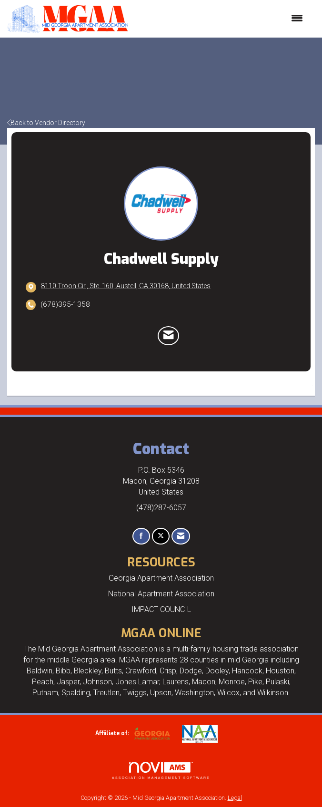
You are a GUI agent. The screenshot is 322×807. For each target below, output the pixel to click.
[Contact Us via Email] (180, 536)
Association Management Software (161, 770)
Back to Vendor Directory (46, 122)
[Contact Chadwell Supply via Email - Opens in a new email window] (168, 335)
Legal (235, 797)
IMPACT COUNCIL (161, 609)
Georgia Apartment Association (161, 578)
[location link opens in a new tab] (126, 287)
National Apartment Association (161, 593)
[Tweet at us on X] (161, 536)
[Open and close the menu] (220, 18)
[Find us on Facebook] (141, 536)
